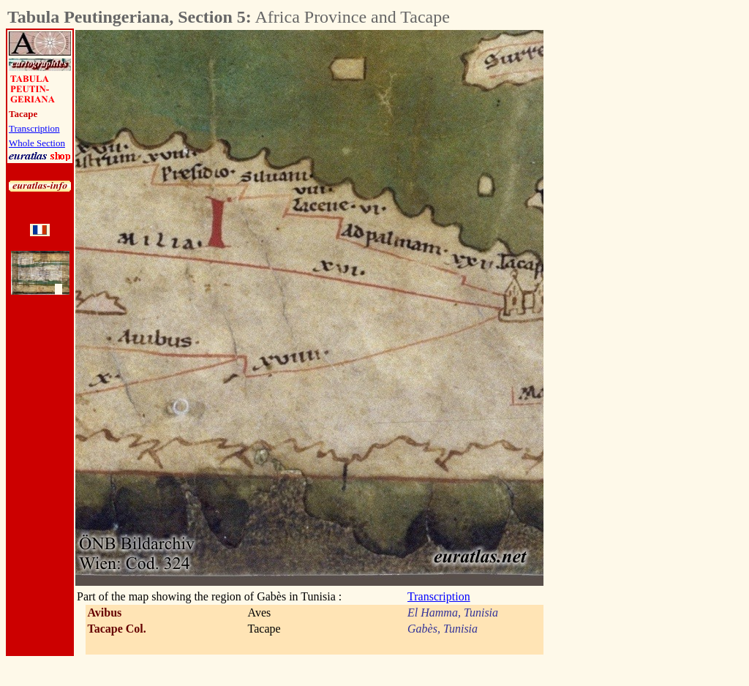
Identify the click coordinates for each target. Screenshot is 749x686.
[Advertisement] (624, 249)
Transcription (34, 128)
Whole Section (37, 142)
